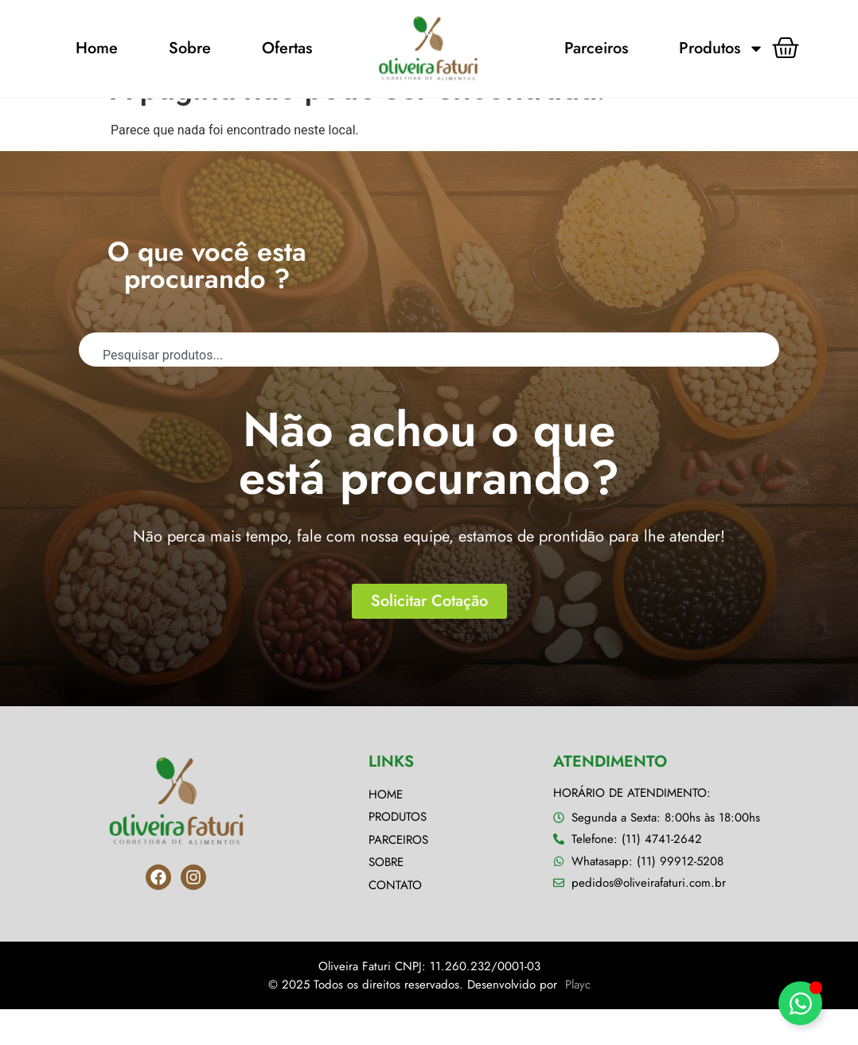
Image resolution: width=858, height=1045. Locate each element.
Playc (578, 1019)
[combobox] (429, 385)
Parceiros (596, 48)
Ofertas (287, 48)
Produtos (721, 48)
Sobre (190, 48)
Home (97, 48)
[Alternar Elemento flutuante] (800, 1003)
